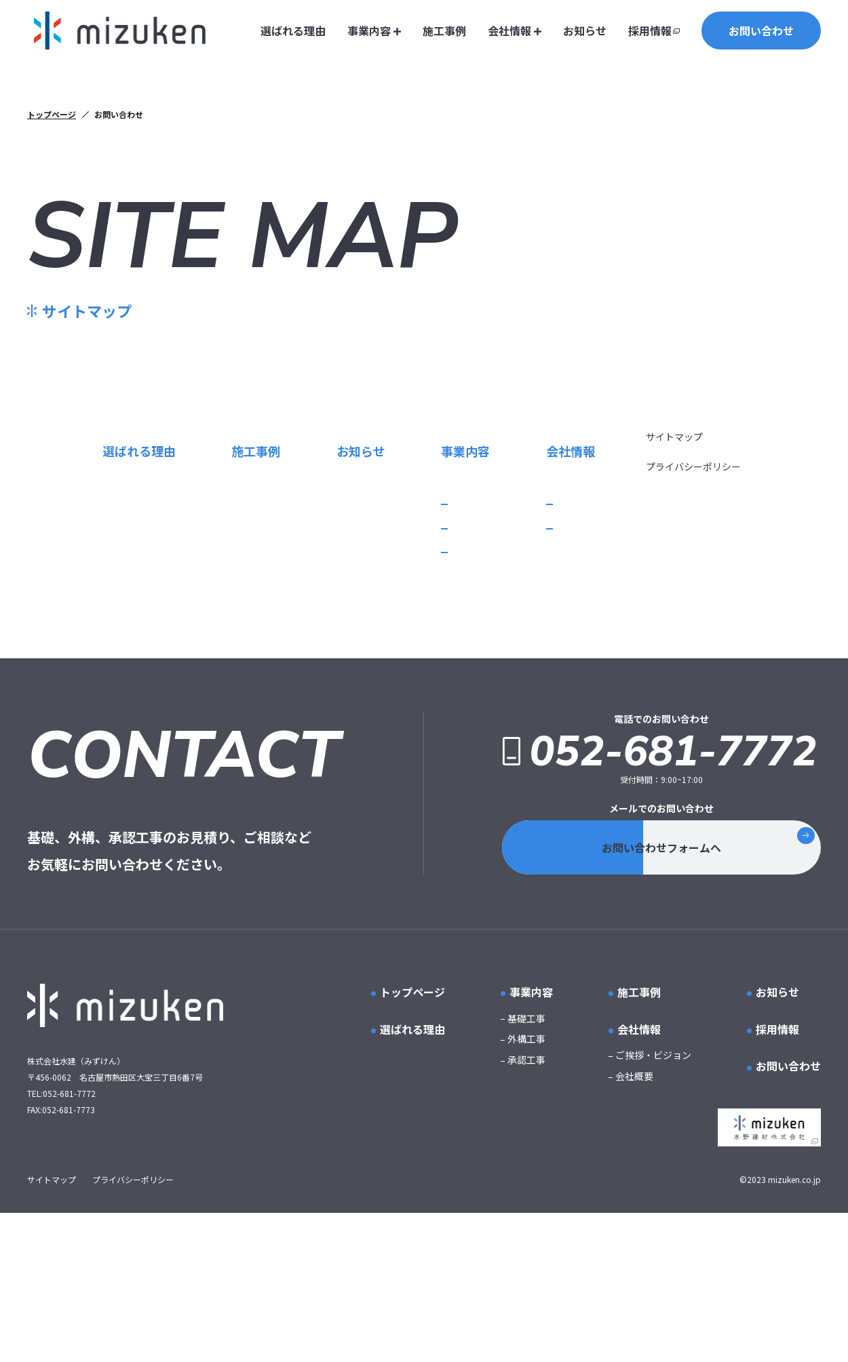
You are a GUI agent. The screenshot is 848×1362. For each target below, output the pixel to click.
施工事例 (444, 30)
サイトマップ (675, 553)
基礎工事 (134, 642)
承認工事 (134, 691)
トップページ (51, 114)
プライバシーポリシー (694, 583)
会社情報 (514, 30)
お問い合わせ (761, 30)
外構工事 (134, 667)
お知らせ (584, 30)
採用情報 (650, 30)
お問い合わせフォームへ (705, 996)
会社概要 (407, 667)
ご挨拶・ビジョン (426, 642)
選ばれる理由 (293, 30)
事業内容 (374, 30)
